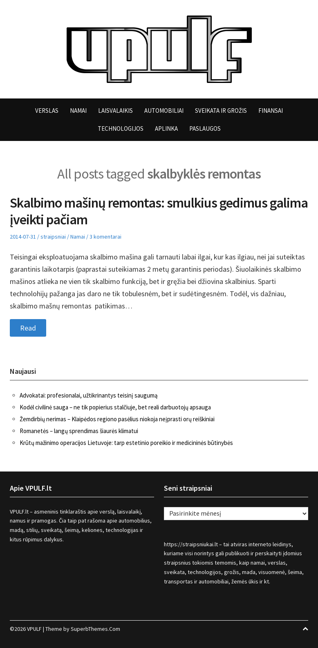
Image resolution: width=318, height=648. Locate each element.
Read (28, 328)
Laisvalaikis (115, 110)
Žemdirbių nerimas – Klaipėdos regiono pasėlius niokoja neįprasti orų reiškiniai (117, 419)
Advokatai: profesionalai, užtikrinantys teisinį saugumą (89, 395)
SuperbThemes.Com (95, 628)
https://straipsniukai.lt (191, 544)
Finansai (270, 110)
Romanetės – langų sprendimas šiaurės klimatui (79, 431)
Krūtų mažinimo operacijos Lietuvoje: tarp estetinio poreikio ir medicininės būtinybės (126, 443)
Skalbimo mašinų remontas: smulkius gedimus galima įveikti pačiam (159, 211)
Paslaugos (205, 128)
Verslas (46, 110)
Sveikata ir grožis (221, 110)
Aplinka (166, 128)
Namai (78, 110)
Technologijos (120, 128)
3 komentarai (105, 236)
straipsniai (53, 236)
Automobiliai (164, 110)
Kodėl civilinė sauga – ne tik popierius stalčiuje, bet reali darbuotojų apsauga (115, 407)
